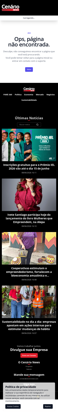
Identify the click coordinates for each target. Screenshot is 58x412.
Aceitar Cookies (13, 406)
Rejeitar (48, 406)
